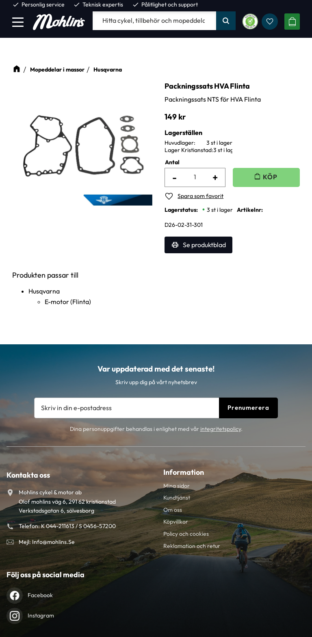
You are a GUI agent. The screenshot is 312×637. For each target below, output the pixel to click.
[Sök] (226, 20)
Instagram (41, 615)
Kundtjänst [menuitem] (176, 497)
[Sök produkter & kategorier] (154, 20)
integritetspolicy (220, 429)
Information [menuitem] (183, 472)
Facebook (40, 595)
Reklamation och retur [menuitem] (191, 546)
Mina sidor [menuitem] (176, 485)
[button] (18, 22)
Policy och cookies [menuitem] (186, 533)
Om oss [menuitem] (172, 509)
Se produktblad (204, 245)
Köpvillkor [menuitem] (175, 521)
